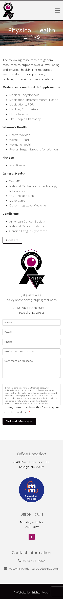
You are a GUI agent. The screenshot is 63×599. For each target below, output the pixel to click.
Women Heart (19, 139)
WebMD (14, 181)
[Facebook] (32, 537)
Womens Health (20, 144)
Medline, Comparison (24, 109)
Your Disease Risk (21, 195)
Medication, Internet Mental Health (33, 99)
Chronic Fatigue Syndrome (28, 231)
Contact (12, 240)
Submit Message (19, 421)
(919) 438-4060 (31, 295)
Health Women (19, 135)
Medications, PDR (21, 104)
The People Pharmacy (25, 119)
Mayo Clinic (17, 200)
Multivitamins (18, 114)
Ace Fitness (17, 165)
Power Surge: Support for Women (33, 149)
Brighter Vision (40, 592)
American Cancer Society (27, 221)
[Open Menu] (57, 10)
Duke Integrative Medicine (27, 205)
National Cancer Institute (27, 226)
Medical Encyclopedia (24, 95)
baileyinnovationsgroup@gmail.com (32, 300)
